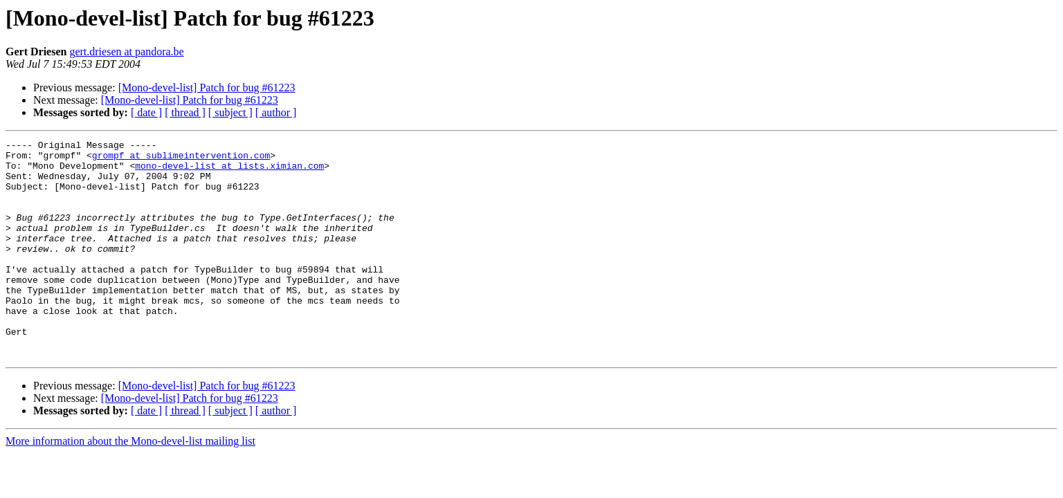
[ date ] (146, 112)
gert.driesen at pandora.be (126, 51)
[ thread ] (185, 112)
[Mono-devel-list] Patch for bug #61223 (207, 87)
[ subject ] (230, 112)
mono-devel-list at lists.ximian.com (229, 171)
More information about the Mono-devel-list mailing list (130, 484)
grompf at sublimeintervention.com (181, 159)
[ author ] (276, 112)
